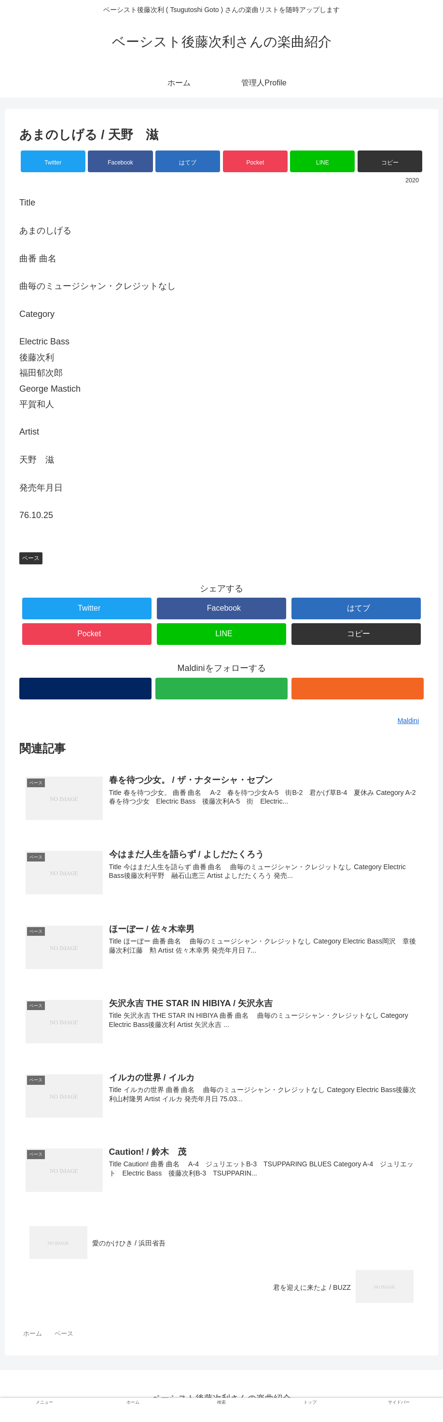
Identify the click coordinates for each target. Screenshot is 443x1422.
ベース (31, 558)
